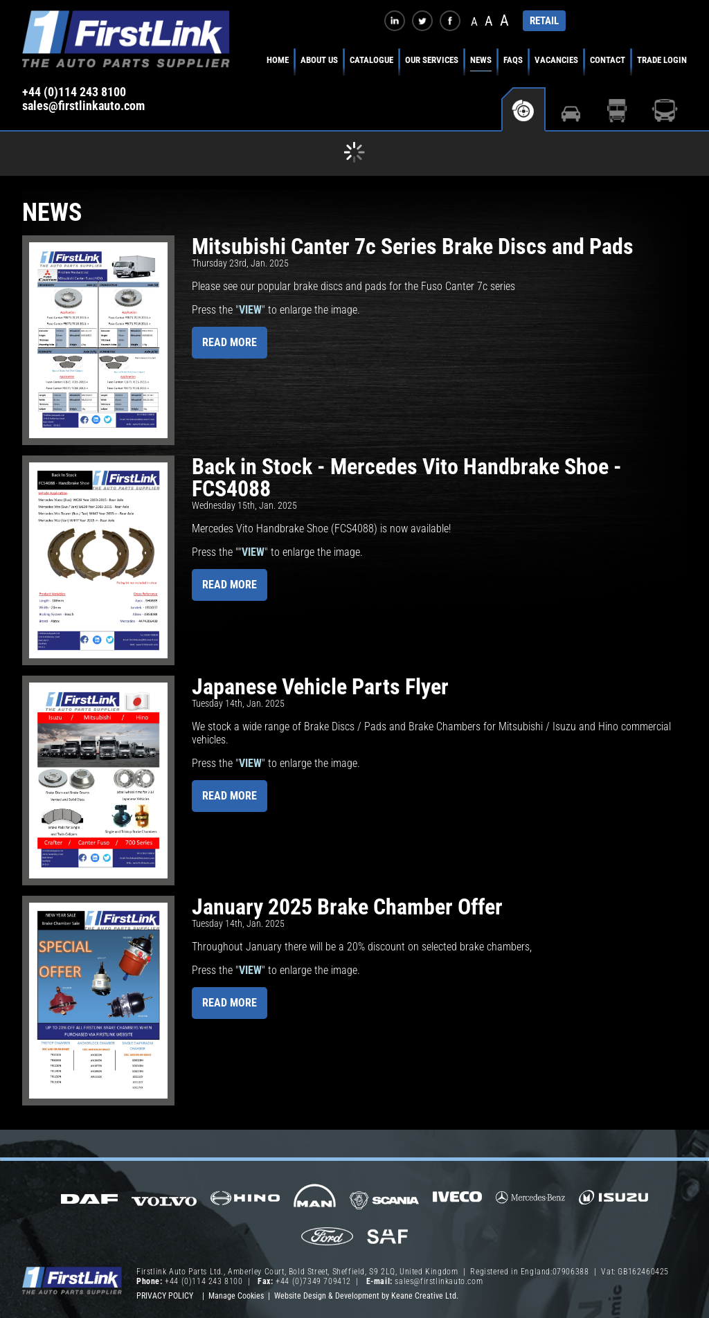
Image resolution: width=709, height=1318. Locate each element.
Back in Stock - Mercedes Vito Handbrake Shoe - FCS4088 (407, 477)
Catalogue (371, 60)
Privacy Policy (164, 1296)
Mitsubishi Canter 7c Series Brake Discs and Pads (413, 246)
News (481, 60)
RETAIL (544, 21)
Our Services (431, 60)
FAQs (513, 60)
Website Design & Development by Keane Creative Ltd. (366, 1296)
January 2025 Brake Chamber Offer (347, 907)
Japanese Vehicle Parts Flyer (320, 687)
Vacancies (556, 60)
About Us (319, 60)
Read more (229, 342)
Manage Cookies (236, 1296)
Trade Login (662, 60)
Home (278, 60)
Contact (607, 60)
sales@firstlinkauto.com (83, 106)
